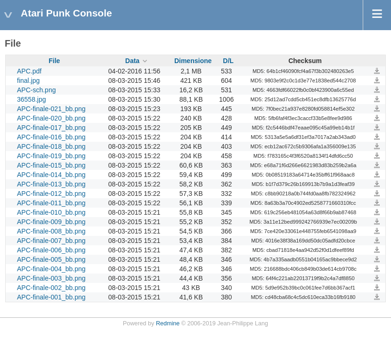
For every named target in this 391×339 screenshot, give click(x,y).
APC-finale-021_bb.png (51, 109)
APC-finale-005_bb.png (51, 259)
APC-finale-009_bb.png (51, 222)
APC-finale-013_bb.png (51, 184)
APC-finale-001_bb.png (51, 297)
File (54, 61)
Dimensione (193, 61)
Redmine (167, 323)
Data (132, 61)
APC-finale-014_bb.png (51, 174)
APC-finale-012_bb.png (51, 193)
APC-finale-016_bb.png (51, 137)
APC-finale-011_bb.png (51, 203)
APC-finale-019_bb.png (51, 156)
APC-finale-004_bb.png (51, 269)
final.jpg (28, 80)
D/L (228, 61)
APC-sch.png (36, 90)
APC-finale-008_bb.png (51, 231)
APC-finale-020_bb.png (51, 118)
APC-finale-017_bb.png (51, 127)
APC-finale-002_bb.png (51, 287)
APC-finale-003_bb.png (51, 278)
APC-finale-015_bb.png (51, 165)
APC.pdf (29, 71)
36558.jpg (31, 99)
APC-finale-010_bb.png (51, 212)
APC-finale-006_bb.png (51, 250)
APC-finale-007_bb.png (51, 240)
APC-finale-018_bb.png (51, 146)
